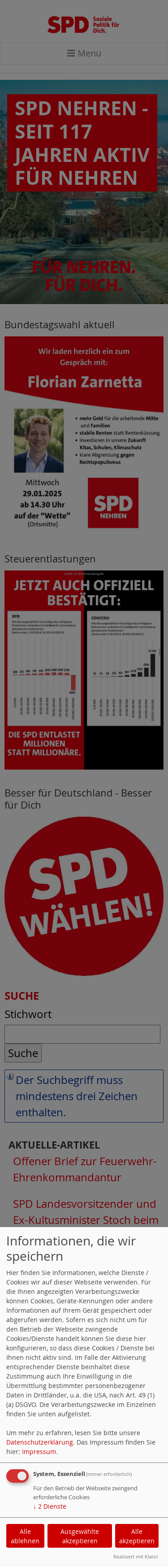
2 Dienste (49, 1506)
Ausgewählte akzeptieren (79, 1536)
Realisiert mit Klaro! (135, 1556)
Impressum (39, 1451)
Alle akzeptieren (137, 1536)
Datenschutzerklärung (39, 1442)
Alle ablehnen (25, 1536)
